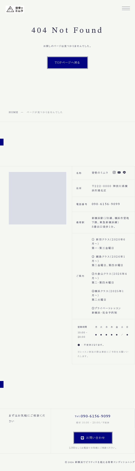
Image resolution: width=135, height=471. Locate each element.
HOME (13, 112)
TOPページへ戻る (67, 62)
